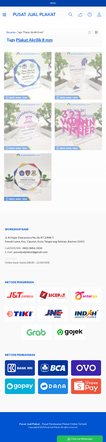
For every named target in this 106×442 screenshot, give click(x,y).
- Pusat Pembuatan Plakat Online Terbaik (53, 423)
